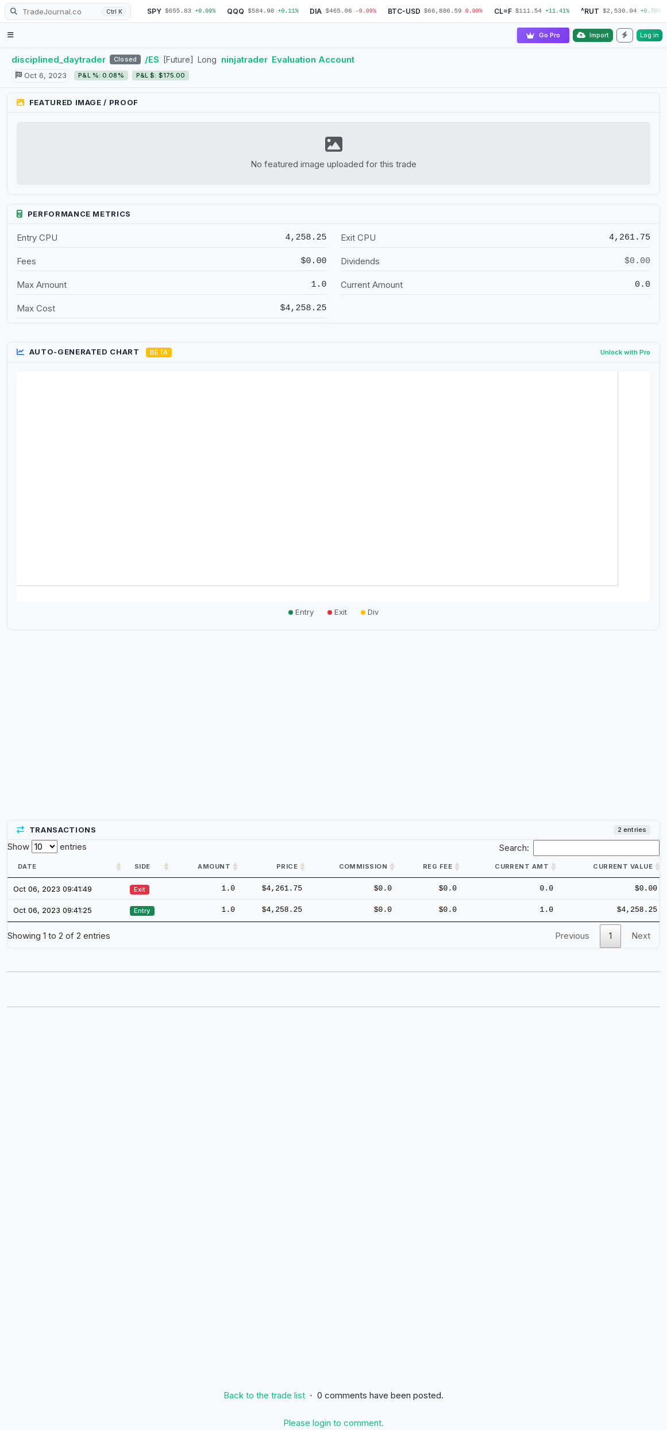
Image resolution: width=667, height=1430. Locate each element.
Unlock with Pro (625, 352)
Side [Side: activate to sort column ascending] (142, 866)
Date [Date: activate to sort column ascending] (27, 866)
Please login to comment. (333, 1422)
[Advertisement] (333, 725)
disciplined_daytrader (58, 59)
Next (640, 935)
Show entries (47, 846)
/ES (152, 59)
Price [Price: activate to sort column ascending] (287, 866)
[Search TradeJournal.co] (68, 11)
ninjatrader (244, 59)
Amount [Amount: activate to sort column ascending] (214, 866)
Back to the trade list (264, 1395)
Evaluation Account (313, 59)
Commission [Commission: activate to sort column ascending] (363, 866)
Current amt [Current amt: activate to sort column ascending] (522, 866)
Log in (649, 35)
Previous (572, 935)
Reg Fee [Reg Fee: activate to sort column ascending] (437, 866)
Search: (579, 848)
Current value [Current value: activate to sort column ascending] (623, 866)
